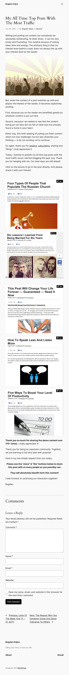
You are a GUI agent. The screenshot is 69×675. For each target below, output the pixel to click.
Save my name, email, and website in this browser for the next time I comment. (35, 594)
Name (9, 556)
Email (9, 568)
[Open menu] (62, 4)
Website (9, 580)
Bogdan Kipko (11, 4)
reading (33, 146)
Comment (11, 527)
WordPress (22, 668)
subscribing (44, 146)
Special (39, 29)
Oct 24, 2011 (10, 29)
